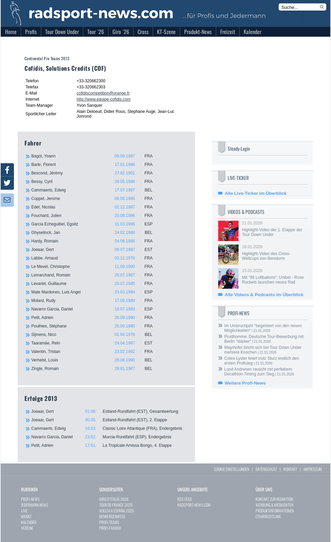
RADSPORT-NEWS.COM (194, 505)
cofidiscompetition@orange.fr (103, 93)
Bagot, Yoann (95, 156)
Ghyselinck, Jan (95, 232)
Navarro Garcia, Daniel (95, 309)
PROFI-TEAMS (109, 522)
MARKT (26, 516)
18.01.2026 (274, 252)
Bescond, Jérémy (95, 173)
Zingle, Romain (95, 368)
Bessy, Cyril (95, 181)
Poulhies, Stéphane (95, 326)
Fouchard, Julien (95, 215)
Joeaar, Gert (95, 249)
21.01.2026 (274, 229)
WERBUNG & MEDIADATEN (274, 505)
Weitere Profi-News (245, 383)
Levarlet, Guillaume (95, 283)
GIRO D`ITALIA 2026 (113, 499)
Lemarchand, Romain (95, 275)
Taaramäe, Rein (95, 343)
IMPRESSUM (312, 469)
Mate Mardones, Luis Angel (95, 292)
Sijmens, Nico (95, 334)
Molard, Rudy (95, 300)
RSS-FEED (184, 499)
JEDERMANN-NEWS (34, 505)
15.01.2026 (274, 276)
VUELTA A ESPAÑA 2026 (116, 510)
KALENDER (28, 522)
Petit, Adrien (95, 317)
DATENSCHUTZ (266, 469)
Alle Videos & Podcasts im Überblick (264, 294)
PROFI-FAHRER (110, 528)
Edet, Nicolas (95, 207)
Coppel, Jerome (95, 198)
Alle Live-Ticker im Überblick (255, 193)
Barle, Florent (95, 164)
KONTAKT (290, 469)
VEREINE (27, 528)
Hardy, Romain (95, 241)
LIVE (24, 510)
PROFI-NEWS (30, 499)
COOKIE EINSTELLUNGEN (231, 469)
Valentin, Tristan (95, 351)
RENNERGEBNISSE (112, 516)
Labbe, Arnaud (95, 258)
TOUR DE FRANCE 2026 (116, 505)
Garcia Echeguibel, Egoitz (95, 224)
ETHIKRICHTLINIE (268, 516)
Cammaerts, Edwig (95, 190)
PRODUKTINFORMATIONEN (275, 510)
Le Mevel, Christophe (95, 266)
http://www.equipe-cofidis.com (104, 99)
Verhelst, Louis (95, 360)
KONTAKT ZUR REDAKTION (274, 499)
